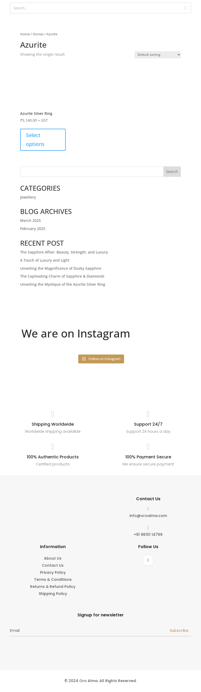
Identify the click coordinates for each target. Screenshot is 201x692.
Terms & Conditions (53, 580)
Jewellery (28, 197)
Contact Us (53, 566)
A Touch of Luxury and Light (44, 260)
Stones (38, 34)
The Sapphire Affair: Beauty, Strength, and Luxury (64, 252)
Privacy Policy (53, 573)
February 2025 (32, 228)
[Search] (185, 8)
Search (172, 171)
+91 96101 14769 (148, 534)
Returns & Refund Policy (52, 587)
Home (25, 34)
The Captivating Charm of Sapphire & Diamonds (62, 276)
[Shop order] (158, 54)
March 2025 (30, 220)
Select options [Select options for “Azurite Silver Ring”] (35, 140)
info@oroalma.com (148, 515)
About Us (53, 558)
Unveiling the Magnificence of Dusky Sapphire (60, 268)
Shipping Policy (53, 594)
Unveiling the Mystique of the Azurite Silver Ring (62, 284)
